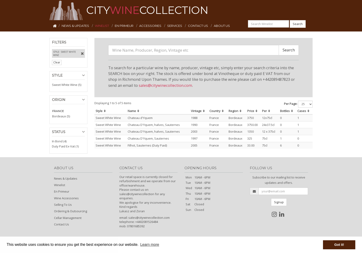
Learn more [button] (149, 245)
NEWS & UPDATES (76, 26)
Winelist (59, 185)
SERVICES (175, 26)
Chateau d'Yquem (140, 118)
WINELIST (102, 26)
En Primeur (61, 191)
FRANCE (58, 111)
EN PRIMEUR (124, 26)
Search (298, 24)
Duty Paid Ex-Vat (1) (65, 146)
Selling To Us (63, 205)
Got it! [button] (339, 245)
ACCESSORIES (150, 26)
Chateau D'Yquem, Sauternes (148, 138)
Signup (279, 202)
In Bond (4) (59, 141)
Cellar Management (67, 218)
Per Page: (290, 104)
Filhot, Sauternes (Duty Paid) (147, 145)
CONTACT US (198, 26)
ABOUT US (222, 26)
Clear (56, 62)
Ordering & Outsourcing (70, 211)
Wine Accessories (66, 198)
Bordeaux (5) (61, 116)
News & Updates (65, 178)
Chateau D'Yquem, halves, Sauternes (154, 125)
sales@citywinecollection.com (165, 85)
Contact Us (61, 224)
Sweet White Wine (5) (66, 85)
